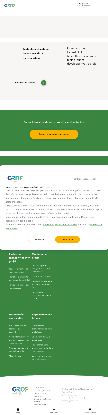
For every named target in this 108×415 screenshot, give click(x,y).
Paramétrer (39, 239)
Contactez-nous (90, 410)
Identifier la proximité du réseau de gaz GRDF (19, 278)
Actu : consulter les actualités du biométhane (17, 329)
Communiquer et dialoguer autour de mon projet (41, 268)
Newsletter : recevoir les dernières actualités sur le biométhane (20, 340)
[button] (80, 4)
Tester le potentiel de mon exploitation (18, 270)
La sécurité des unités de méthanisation (41, 357)
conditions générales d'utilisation (60, 224)
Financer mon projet (41, 277)
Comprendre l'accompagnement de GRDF (42, 296)
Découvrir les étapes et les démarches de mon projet (42, 284)
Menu (18, 410)
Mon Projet (54, 410)
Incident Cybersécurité (70, 401)
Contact (89, 398)
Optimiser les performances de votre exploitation (42, 329)
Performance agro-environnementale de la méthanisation (42, 348)
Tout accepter (67, 239)
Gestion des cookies (69, 395)
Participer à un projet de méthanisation (20, 286)
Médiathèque (15, 356)
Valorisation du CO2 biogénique (41, 338)
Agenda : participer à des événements (18, 349)
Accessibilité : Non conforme (72, 398)
